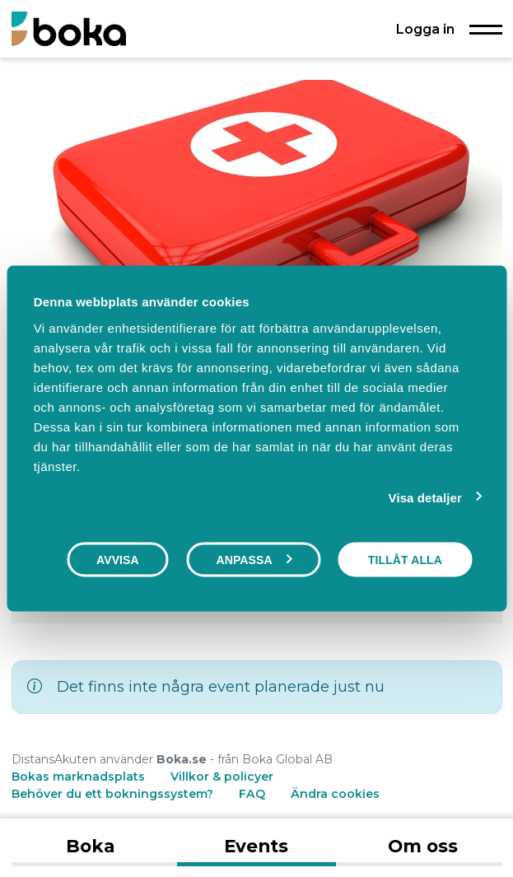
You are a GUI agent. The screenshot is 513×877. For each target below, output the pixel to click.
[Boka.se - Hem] (69, 28)
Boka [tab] (90, 845)
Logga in (425, 29)
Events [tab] (256, 845)
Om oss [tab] (423, 845)
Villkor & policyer (221, 776)
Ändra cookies (335, 793)
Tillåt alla (405, 560)
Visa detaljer (425, 498)
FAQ (253, 793)
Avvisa (117, 560)
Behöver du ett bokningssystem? (112, 793)
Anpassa (253, 560)
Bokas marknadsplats (78, 776)
